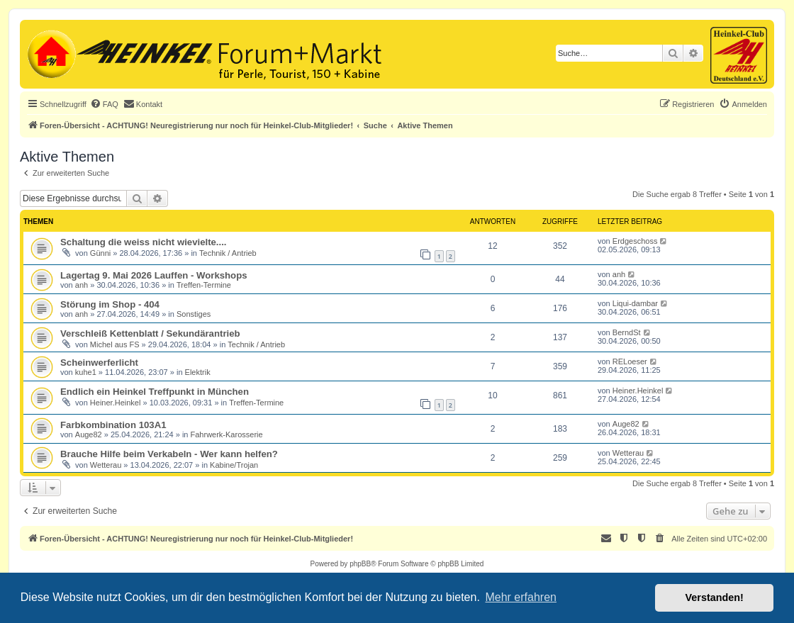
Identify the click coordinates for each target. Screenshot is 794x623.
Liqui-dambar (635, 303)
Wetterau (105, 465)
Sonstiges (194, 314)
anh (81, 285)
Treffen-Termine (204, 285)
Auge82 (88, 434)
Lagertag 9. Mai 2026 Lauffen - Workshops (153, 275)
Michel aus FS (115, 344)
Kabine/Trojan (234, 465)
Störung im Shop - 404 (110, 304)
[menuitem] (104, 104)
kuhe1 (85, 372)
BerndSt (627, 332)
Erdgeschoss (635, 241)
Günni (100, 253)
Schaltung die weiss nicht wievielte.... (143, 242)
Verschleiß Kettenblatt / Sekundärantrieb (150, 333)
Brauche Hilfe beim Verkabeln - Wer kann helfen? (169, 454)
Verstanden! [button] (715, 597)
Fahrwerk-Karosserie (227, 434)
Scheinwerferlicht (99, 362)
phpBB (360, 564)
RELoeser (630, 361)
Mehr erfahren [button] (521, 597)
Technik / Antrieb (228, 253)
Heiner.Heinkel (115, 402)
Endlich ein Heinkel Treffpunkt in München (154, 391)
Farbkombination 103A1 (113, 425)
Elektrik (198, 372)
